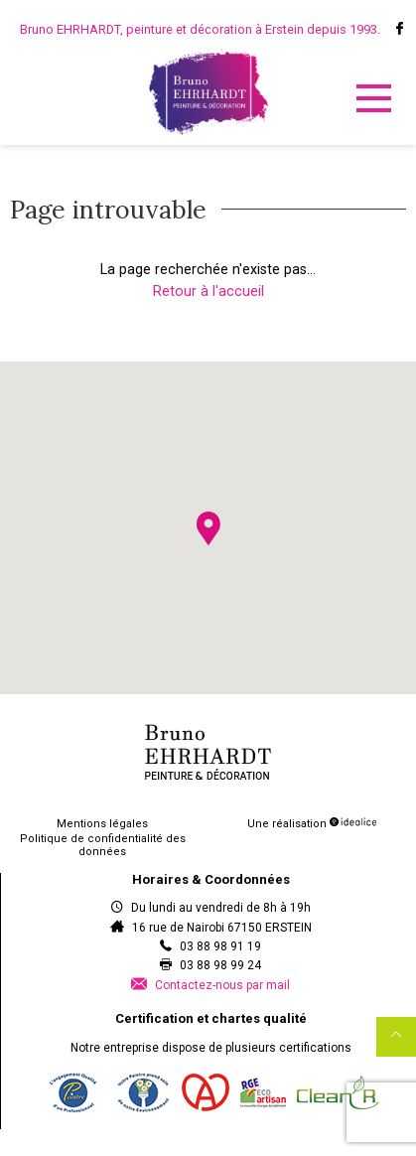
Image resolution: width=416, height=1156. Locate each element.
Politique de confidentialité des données (103, 845)
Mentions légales (102, 823)
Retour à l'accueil (208, 291)
